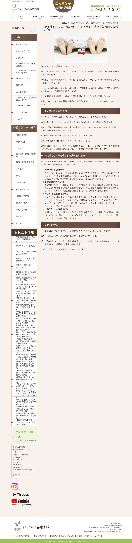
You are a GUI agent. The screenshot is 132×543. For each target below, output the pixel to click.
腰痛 (18, 176)
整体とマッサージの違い (26, 246)
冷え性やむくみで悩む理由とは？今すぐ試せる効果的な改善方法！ (26, 334)
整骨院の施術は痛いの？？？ (24, 266)
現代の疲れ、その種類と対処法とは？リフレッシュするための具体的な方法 (26, 349)
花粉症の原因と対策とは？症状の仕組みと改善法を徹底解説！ (26, 341)
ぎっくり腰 (20, 182)
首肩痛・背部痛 (22, 196)
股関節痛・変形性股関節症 (26, 155)
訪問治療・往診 (22, 112)
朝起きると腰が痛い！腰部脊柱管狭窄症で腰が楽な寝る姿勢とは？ (26, 314)
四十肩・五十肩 (22, 189)
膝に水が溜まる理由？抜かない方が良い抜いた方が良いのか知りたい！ (26, 321)
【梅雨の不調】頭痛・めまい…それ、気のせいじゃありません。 (26, 422)
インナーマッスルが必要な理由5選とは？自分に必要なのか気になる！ (26, 386)
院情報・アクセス (93, 17)
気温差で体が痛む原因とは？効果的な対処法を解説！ (26, 415)
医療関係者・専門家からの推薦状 (26, 65)
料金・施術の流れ (57, 17)
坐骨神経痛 (20, 142)
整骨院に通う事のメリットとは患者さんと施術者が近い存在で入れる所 (26, 300)
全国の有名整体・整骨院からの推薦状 (26, 71)
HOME (64, 23)
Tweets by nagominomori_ (21, 505)
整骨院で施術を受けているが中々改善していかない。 (26, 239)
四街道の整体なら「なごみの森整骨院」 (66, 541)
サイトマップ (97, 536)
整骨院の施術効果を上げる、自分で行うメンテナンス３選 (26, 280)
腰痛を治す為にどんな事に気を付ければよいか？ (26, 273)
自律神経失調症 (22, 203)
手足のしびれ (21, 210)
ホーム (20, 17)
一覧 (33, 32)
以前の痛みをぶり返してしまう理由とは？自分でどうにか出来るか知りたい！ (26, 394)
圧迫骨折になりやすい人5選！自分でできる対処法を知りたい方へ (26, 327)
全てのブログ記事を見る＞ (28, 440)
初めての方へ (39, 17)
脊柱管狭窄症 (21, 135)
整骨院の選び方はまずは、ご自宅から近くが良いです (26, 307)
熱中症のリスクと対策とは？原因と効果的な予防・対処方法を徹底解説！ (26, 365)
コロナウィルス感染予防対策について (26, 99)
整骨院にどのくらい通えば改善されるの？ (26, 259)
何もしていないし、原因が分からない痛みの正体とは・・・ (26, 293)
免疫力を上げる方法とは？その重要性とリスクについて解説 (26, 372)
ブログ (19, 119)
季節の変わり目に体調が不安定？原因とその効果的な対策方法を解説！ (26, 357)
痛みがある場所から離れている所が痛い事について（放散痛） (26, 287)
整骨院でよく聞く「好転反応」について (26, 253)
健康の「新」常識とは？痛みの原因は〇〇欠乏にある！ (26, 379)
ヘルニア (19, 169)
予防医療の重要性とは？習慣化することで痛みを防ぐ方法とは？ (26, 409)
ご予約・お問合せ (111, 17)
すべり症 (19, 148)
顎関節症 (19, 217)
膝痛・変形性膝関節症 (25, 162)
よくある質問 (21, 92)
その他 (19, 223)
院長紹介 (19, 85)
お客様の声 (75, 17)
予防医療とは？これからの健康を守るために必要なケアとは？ (26, 402)
